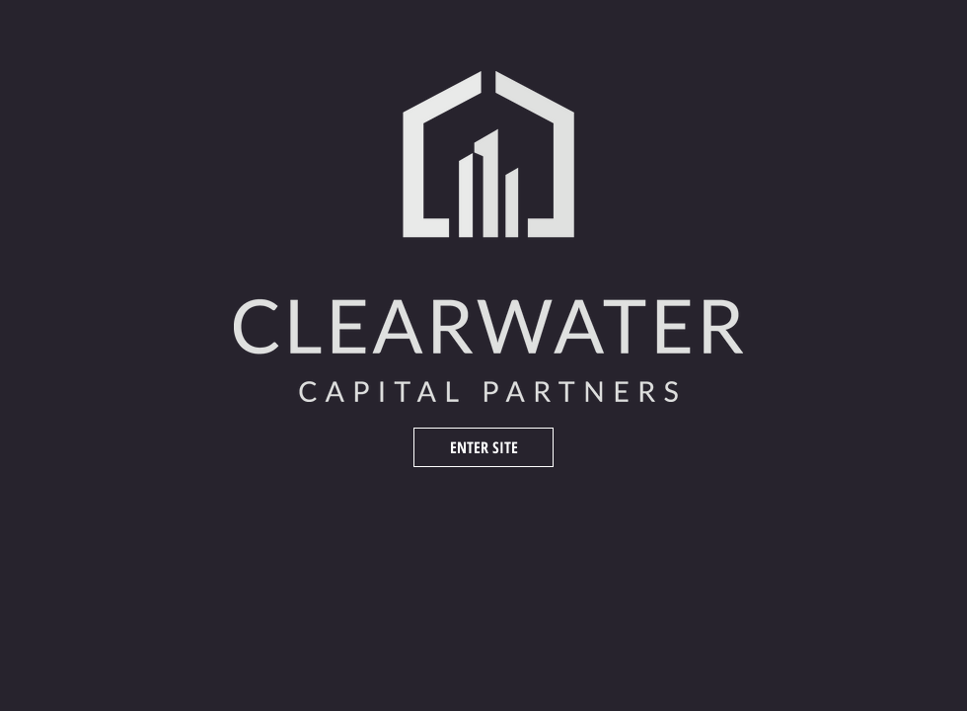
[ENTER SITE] (483, 447)
